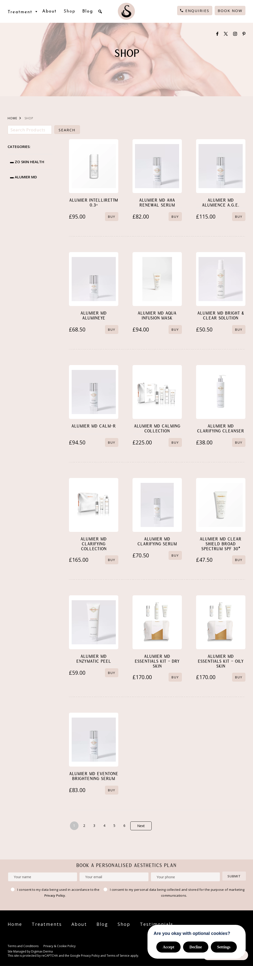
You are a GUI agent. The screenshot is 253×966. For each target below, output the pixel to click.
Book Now (230, 10)
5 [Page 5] (114, 825)
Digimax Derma (42, 951)
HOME (12, 118)
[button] (100, 11)
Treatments (47, 924)
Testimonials (156, 924)
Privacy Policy (54, 895)
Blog (87, 11)
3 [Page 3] (94, 825)
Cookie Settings (90, 946)
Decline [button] (195, 947)
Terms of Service (118, 956)
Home (15, 924)
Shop (69, 11)
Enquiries (197, 10)
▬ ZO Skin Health (27, 161)
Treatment (23, 11)
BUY (111, 216)
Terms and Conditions (23, 946)
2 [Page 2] (84, 825)
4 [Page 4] (104, 825)
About (49, 11)
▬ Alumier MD (23, 176)
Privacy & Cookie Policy (59, 946)
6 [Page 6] (124, 825)
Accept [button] (168, 947)
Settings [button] (223, 947)
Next (141, 825)
